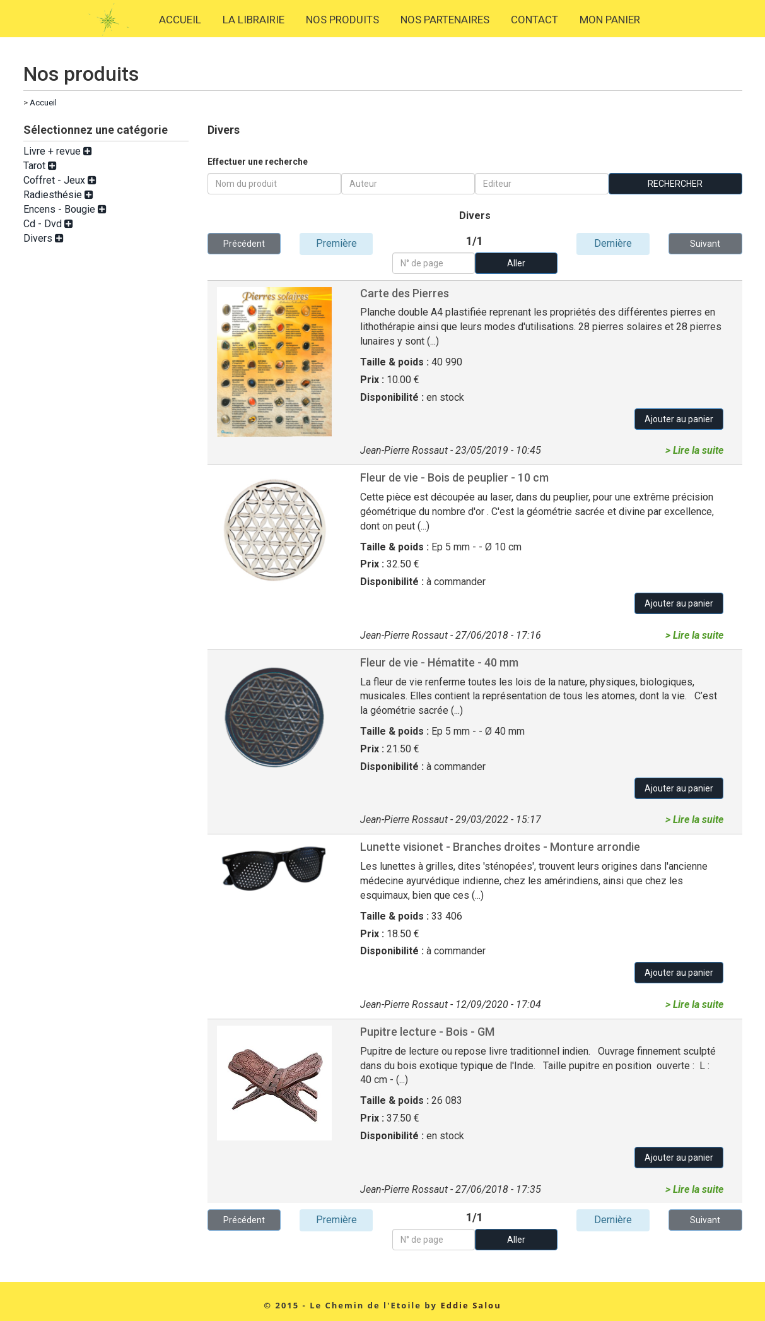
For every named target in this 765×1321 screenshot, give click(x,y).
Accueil (43, 102)
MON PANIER (610, 19)
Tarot (40, 166)
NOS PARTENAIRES (444, 19)
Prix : (373, 380)
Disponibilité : (393, 397)
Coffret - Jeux (59, 180)
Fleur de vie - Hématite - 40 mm (439, 662)
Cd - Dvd (48, 224)
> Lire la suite (694, 450)
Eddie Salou (470, 1305)
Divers (43, 238)
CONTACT (534, 19)
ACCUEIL (180, 19)
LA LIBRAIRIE (253, 19)
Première (336, 243)
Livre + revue (57, 151)
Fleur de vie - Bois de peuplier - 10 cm (454, 477)
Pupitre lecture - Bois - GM (427, 1031)
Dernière (613, 243)
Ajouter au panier (679, 419)
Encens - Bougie (65, 209)
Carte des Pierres (404, 293)
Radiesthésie (58, 195)
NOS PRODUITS (342, 19)
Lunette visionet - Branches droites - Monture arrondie (500, 846)
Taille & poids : (395, 362)
